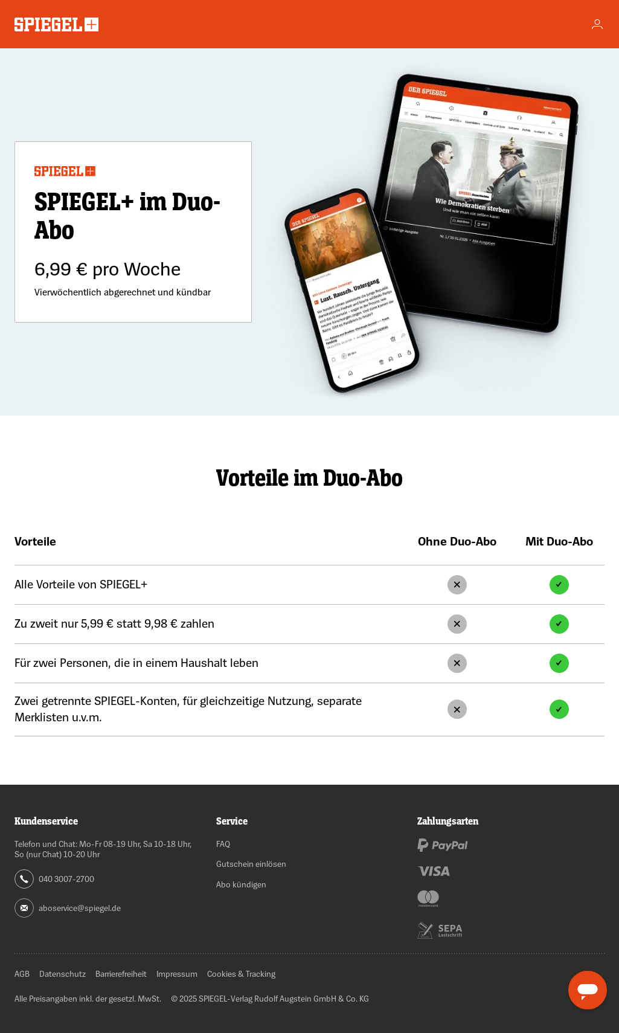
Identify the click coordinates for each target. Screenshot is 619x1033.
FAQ (223, 843)
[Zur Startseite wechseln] (56, 24)
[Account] (597, 24)
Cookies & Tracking (241, 973)
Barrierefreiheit (121, 973)
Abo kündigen (241, 884)
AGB (22, 973)
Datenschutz (62, 973)
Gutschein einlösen (251, 863)
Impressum (176, 973)
